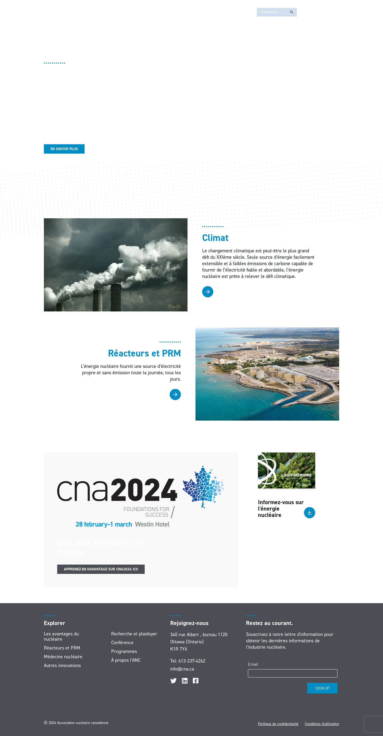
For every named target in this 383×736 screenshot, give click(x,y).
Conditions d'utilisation (322, 723)
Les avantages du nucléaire (61, 636)
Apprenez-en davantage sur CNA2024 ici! (101, 569)
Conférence (122, 642)
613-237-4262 (191, 661)
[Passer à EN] (304, 11)
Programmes (124, 651)
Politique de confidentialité (278, 723)
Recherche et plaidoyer (134, 633)
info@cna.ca (182, 669)
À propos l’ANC (125, 660)
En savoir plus (64, 148)
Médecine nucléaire (63, 656)
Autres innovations (62, 665)
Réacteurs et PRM (62, 648)
